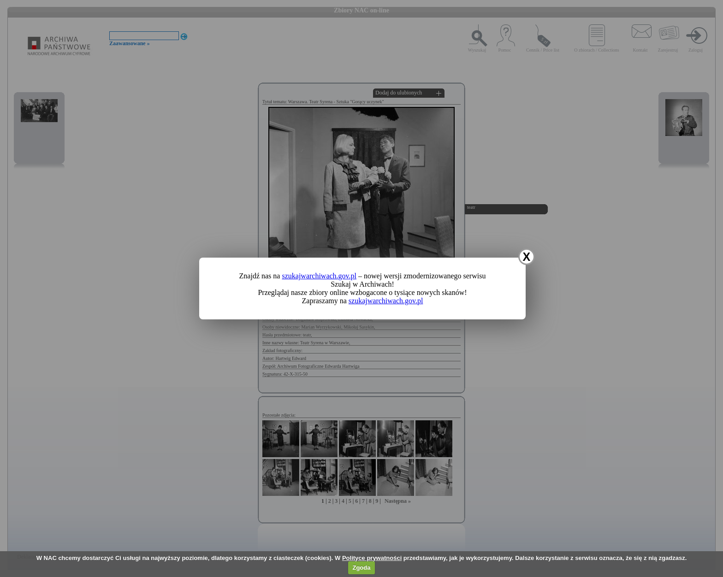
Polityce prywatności (372, 557)
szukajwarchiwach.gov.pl (319, 276)
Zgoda (361, 567)
